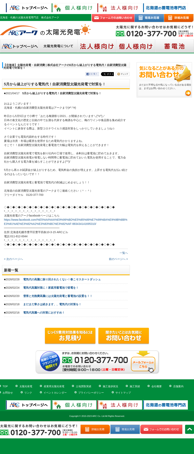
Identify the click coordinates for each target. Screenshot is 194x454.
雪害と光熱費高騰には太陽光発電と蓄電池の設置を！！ (57, 296)
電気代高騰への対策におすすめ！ (44, 312)
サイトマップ (123, 392)
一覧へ (124, 252)
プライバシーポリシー (91, 392)
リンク (28, 392)
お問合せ (8, 392)
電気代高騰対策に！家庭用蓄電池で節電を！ (51, 287)
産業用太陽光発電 (54, 386)
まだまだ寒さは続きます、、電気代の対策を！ (52, 304)
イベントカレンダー (55, 392)
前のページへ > (118, 259)
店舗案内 (178, 386)
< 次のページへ (13, 259)
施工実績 (135, 386)
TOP (5, 386)
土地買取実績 (83, 386)
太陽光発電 (25, 386)
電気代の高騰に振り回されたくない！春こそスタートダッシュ (62, 279)
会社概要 (156, 386)
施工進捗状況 (110, 386)
